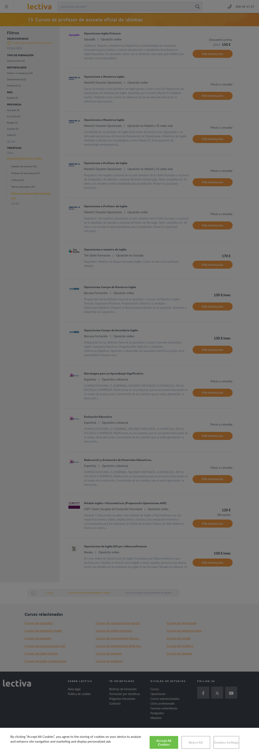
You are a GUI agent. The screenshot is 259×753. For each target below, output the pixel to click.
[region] (129, 740)
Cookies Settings (226, 742)
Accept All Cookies (163, 742)
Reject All (196, 742)
